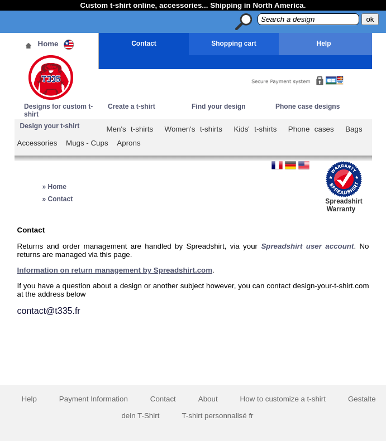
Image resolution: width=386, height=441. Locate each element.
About (208, 399)
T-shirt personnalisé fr (217, 415)
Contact (143, 43)
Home (48, 44)
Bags (353, 129)
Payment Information (93, 399)
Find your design (219, 106)
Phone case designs (307, 106)
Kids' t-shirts (255, 129)
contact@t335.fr (48, 311)
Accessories (37, 143)
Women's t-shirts (193, 129)
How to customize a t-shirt (283, 399)
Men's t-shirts (130, 129)
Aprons (128, 143)
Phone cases (311, 129)
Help (323, 43)
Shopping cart (233, 43)
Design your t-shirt (50, 126)
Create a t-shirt (131, 106)
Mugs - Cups (87, 143)
